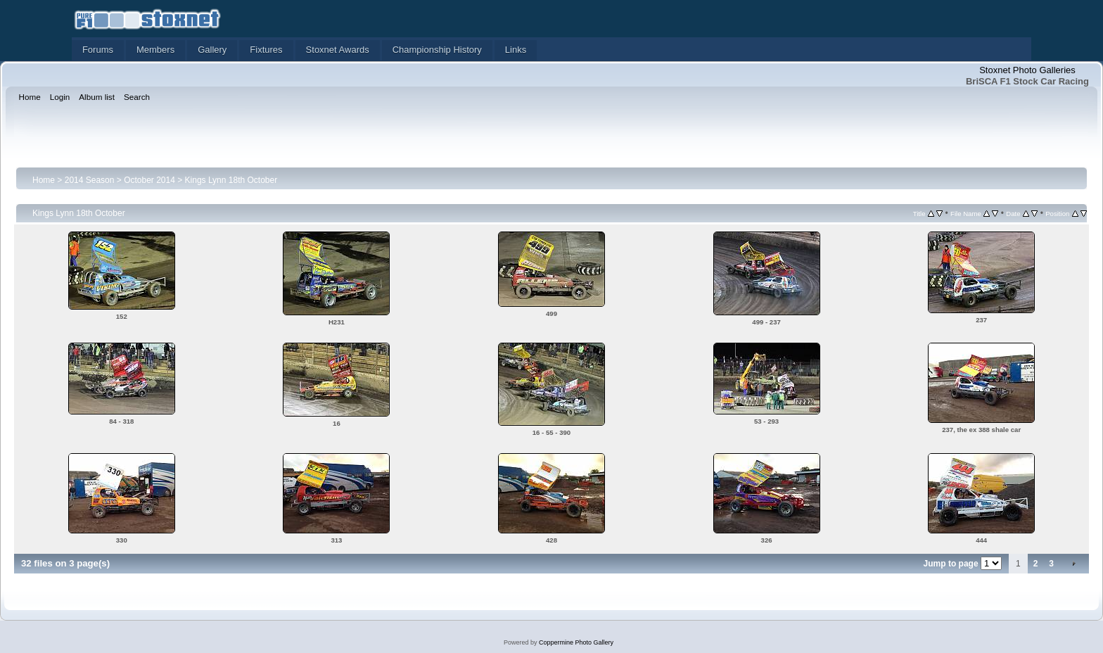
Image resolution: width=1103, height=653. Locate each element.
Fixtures (266, 49)
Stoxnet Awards (337, 49)
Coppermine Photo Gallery (576, 642)
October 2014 (149, 180)
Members (155, 49)
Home (43, 180)
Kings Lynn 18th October (231, 180)
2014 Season (90, 180)
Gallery (212, 49)
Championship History (437, 49)
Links (515, 49)
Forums (97, 49)
